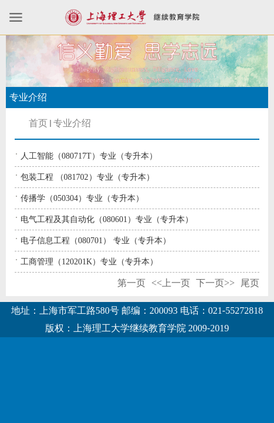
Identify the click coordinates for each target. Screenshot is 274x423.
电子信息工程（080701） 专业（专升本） (96, 240)
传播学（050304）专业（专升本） (82, 198)
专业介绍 (72, 123)
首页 (38, 123)
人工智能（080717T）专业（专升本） (89, 156)
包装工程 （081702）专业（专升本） (87, 177)
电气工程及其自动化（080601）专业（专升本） (107, 219)
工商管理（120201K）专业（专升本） (89, 261)
